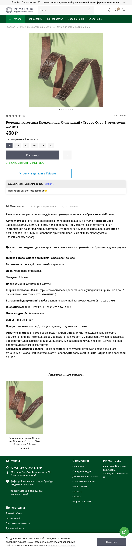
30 (26, 145)
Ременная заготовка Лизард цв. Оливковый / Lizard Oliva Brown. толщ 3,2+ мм (24, 441)
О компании (35, 18)
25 (17, 145)
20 (9, 145)
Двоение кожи (76, 18)
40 (51, 145)
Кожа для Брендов (81, 471)
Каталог (15, 18)
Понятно (111, 542)
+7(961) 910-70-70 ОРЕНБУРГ (27, 467)
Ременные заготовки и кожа (36, 26)
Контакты (77, 491)
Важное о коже (79, 486)
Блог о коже (95, 18)
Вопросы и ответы (81, 501)
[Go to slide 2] (61, 109)
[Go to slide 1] (59, 109)
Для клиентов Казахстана (85, 476)
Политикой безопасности (62, 545)
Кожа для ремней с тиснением (73, 26)
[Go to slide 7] (72, 109)
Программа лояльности (18, 523)
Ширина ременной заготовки (22, 139)
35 (34, 145)
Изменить (48, 184)
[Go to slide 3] (63, 109)
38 (42, 145)
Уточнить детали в (38, 173)
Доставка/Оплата (15, 528)
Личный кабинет (14, 513)
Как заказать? (55, 18)
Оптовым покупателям (83, 481)
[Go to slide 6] (70, 109)
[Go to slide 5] (68, 109)
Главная (10, 26)
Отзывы (76, 496)
